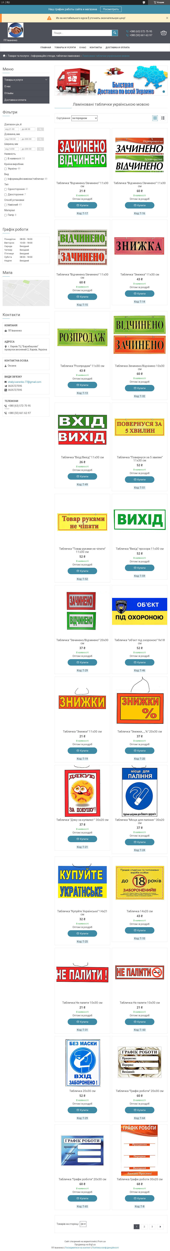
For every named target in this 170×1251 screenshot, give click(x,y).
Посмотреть (111, 9)
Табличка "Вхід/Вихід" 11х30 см (82, 457)
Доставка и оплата (117, 47)
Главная (45, 47)
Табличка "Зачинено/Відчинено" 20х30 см (82, 642)
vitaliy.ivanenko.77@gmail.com (24, 382)
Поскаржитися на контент (78, 1247)
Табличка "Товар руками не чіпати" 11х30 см (82, 550)
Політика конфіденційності (105, 1247)
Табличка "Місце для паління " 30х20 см (139, 821)
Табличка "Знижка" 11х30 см (139, 274)
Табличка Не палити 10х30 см (82, 1002)
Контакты (96, 47)
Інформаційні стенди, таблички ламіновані (55, 55)
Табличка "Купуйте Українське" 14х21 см (82, 913)
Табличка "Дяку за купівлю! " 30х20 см (82, 819)
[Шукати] (115, 33)
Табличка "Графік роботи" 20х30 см (139, 1090)
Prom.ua (102, 1241)
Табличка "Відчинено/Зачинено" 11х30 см (82, 184)
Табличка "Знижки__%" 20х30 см (139, 731)
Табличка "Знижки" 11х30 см (82, 731)
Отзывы (8, 93)
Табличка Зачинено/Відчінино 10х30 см (139, 367)
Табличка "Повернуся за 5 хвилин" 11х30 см (140, 459)
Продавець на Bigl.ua (85, 1244)
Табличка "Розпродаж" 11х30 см (82, 365)
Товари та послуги (18, 55)
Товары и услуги (65, 47)
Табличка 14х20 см (140, 911)
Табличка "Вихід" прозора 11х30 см (140, 548)
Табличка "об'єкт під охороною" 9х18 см (139, 642)
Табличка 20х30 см (82, 1090)
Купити (84, 205)
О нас (82, 47)
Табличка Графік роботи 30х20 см (140, 1179)
